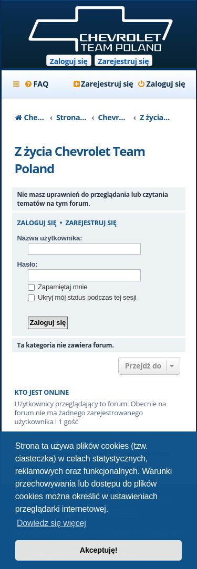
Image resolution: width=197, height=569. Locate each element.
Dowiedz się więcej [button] (51, 523)
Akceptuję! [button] (99, 550)
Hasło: (27, 264)
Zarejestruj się (123, 61)
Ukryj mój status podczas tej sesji (82, 297)
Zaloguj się (69, 61)
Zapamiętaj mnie (58, 287)
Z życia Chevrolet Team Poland (80, 159)
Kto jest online (42, 392)
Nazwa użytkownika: (49, 238)
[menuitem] (36, 84)
